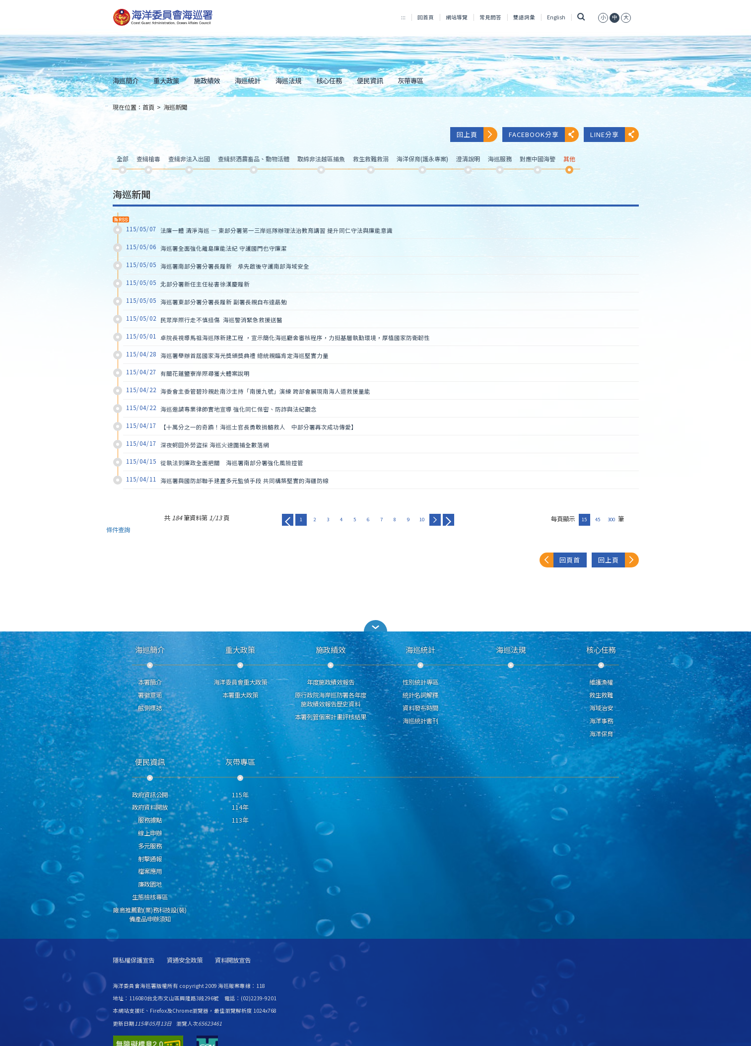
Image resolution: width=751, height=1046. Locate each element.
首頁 (148, 107)
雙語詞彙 (524, 17)
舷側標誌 (150, 707)
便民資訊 (370, 80)
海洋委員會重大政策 (240, 682)
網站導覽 (457, 17)
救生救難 (601, 695)
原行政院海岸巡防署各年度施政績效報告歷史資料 (330, 699)
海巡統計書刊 (420, 720)
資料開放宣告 (233, 960)
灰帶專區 (410, 80)
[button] (375, 625)
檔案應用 (150, 871)
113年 (240, 820)
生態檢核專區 (150, 897)
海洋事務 (601, 720)
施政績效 (207, 80)
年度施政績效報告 (330, 682)
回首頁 (425, 17)
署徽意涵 (150, 695)
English (556, 17)
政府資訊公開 (150, 794)
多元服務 (150, 845)
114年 (240, 807)
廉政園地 (150, 884)
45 (597, 519)
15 (584, 519)
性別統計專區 (420, 682)
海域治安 (601, 707)
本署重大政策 (240, 695)
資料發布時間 (420, 707)
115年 (240, 794)
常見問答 (490, 17)
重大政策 (166, 80)
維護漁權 (601, 682)
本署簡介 (150, 682)
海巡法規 (288, 80)
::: (403, 17)
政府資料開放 (150, 807)
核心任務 (329, 80)
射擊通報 (150, 858)
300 (611, 519)
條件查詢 (118, 530)
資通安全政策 (185, 960)
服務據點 (150, 820)
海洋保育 (601, 733)
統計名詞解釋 (420, 695)
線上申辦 (150, 833)
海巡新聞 (175, 107)
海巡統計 (248, 80)
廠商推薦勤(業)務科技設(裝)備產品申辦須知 (150, 914)
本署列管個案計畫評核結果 (330, 716)
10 (421, 519)
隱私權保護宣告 (133, 960)
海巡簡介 (125, 80)
